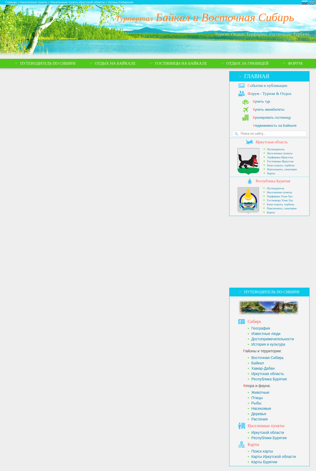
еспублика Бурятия (272, 181)
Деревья (258, 414)
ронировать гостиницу (272, 117)
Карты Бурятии (264, 462)
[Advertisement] (269, 251)
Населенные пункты (279, 153)
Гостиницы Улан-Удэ (280, 200)
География (260, 328)
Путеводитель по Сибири (271, 292)
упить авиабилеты (268, 109)
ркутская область (271, 142)
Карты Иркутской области (273, 456)
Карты (271, 173)
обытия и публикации (267, 85)
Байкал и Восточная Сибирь (205, 17)
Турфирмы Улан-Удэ (279, 196)
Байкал (257, 363)
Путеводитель (275, 149)
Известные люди (265, 333)
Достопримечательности (272, 339)
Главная (256, 76)
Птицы (256, 398)
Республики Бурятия (269, 438)
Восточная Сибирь (267, 358)
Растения (259, 419)
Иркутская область (267, 374)
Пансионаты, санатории (282, 169)
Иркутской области (267, 432)
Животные (260, 392)
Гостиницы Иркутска (280, 161)
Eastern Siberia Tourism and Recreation (312, 3)
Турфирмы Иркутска (280, 157)
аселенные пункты (265, 425)
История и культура (268, 344)
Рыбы (256, 403)
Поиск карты (262, 451)
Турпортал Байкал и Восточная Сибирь (305, 3)
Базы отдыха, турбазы (280, 165)
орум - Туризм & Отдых (269, 93)
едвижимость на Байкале (274, 125)
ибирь (254, 321)
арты (253, 444)
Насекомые (261, 408)
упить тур (261, 101)
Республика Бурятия (269, 379)
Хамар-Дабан (262, 368)
